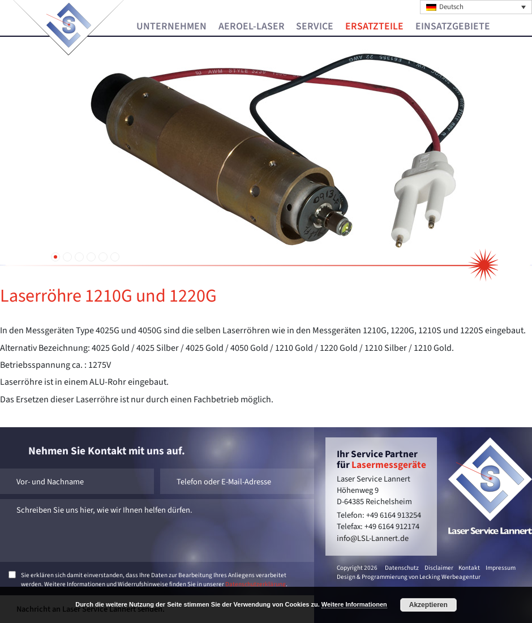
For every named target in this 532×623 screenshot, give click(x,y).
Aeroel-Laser (251, 26)
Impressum (501, 568)
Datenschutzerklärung (255, 584)
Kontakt (469, 568)
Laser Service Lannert (68, 25)
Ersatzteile (374, 26)
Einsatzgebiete (452, 26)
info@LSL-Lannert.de (373, 538)
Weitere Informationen (354, 604)
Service (314, 26)
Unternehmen (171, 26)
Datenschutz (402, 568)
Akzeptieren (428, 605)
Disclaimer (438, 568)
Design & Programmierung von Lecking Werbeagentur (408, 577)
